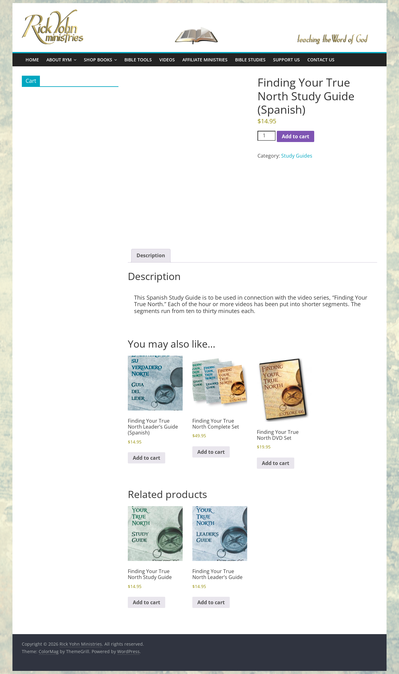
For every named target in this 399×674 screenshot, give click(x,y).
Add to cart (295, 136)
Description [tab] (151, 255)
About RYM (59, 60)
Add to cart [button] (146, 457)
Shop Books (98, 60)
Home (32, 60)
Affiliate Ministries (205, 60)
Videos (167, 60)
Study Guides (296, 155)
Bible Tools (138, 60)
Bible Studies (250, 60)
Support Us (286, 60)
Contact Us (320, 60)
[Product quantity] (266, 136)
